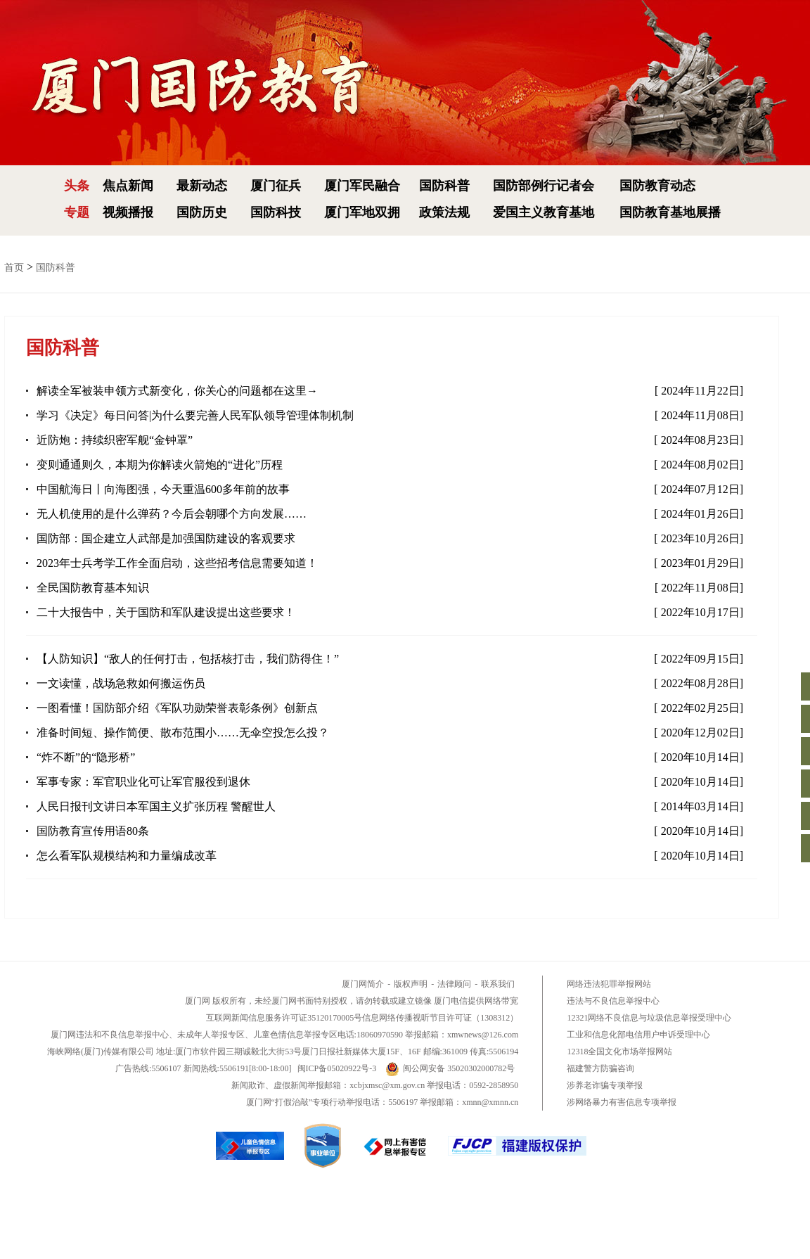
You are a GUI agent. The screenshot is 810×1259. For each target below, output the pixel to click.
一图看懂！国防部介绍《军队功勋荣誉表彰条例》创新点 (177, 708)
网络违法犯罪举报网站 (609, 984)
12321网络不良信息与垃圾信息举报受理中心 (649, 1018)
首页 (14, 267)
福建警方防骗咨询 (600, 1068)
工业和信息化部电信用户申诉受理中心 (638, 1035)
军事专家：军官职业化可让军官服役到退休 (143, 782)
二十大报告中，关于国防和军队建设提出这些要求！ (166, 612)
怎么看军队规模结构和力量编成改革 (127, 856)
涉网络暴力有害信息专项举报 (621, 1102)
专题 (76, 212)
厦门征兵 (275, 186)
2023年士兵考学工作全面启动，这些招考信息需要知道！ (177, 563)
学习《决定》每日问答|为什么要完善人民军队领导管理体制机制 (195, 415)
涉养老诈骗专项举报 (605, 1085)
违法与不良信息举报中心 (613, 1001)
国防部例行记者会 (543, 186)
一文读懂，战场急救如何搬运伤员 (121, 683)
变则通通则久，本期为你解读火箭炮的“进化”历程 (160, 465)
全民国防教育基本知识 (93, 588)
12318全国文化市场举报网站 (619, 1051)
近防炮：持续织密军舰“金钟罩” (115, 440)
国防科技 (275, 212)
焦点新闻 (128, 186)
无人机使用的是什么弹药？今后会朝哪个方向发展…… (172, 514)
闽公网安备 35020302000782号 (450, 1068)
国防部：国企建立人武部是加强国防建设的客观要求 (166, 538)
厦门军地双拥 (362, 212)
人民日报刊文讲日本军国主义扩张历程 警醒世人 (156, 806)
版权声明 (411, 984)
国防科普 (444, 186)
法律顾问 (454, 984)
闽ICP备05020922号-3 (337, 1068)
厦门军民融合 (362, 186)
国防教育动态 (657, 186)
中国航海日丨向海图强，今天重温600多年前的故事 (163, 489)
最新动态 (201, 186)
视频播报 (128, 212)
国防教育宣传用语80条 (93, 831)
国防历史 (201, 212)
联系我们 (498, 984)
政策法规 (444, 212)
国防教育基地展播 (670, 212)
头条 (76, 186)
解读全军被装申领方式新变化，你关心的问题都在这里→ (177, 391)
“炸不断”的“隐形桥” (86, 757)
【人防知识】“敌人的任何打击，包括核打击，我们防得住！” (188, 659)
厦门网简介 (363, 984)
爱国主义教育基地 (543, 212)
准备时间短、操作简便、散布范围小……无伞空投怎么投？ (183, 733)
